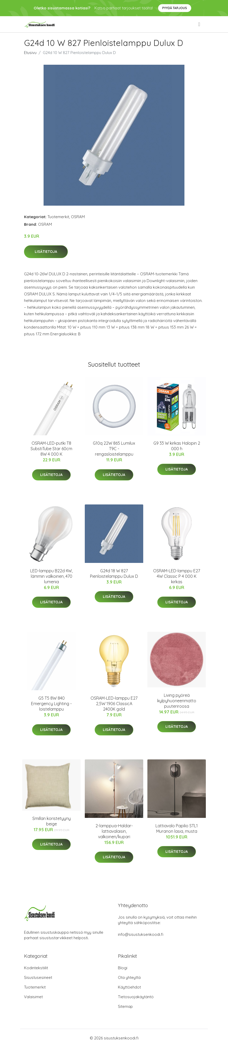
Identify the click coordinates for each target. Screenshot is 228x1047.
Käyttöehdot (129, 987)
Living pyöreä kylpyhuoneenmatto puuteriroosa (176, 701)
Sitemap (125, 1006)
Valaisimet (33, 996)
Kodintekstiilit (36, 967)
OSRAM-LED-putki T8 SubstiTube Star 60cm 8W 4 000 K (51, 449)
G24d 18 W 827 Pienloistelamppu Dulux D (114, 573)
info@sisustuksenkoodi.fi (140, 934)
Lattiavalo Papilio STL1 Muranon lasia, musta (176, 828)
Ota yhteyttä (129, 977)
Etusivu (30, 52)
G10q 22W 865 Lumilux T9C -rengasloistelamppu (114, 449)
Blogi (122, 967)
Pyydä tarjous (174, 8)
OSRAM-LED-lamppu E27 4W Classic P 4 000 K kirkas (176, 576)
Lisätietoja (46, 251)
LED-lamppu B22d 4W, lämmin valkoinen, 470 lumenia (51, 576)
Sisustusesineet (38, 977)
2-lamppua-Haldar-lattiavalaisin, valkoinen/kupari (114, 831)
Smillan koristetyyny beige (51, 821)
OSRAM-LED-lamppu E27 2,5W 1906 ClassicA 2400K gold (114, 703)
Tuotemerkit (58, 216)
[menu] (199, 24)
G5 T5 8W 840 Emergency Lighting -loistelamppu (51, 703)
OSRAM (78, 216)
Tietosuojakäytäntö (136, 996)
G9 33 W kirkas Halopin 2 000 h (176, 446)
